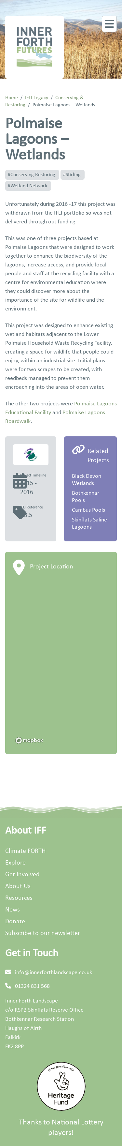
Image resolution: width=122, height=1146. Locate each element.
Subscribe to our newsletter (42, 933)
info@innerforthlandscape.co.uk (53, 973)
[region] (61, 664)
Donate (15, 921)
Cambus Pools (88, 510)
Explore (15, 863)
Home (11, 97)
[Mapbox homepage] (29, 740)
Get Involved (22, 874)
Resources (19, 898)
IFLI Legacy (36, 97)
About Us (18, 886)
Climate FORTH (25, 851)
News (12, 910)
